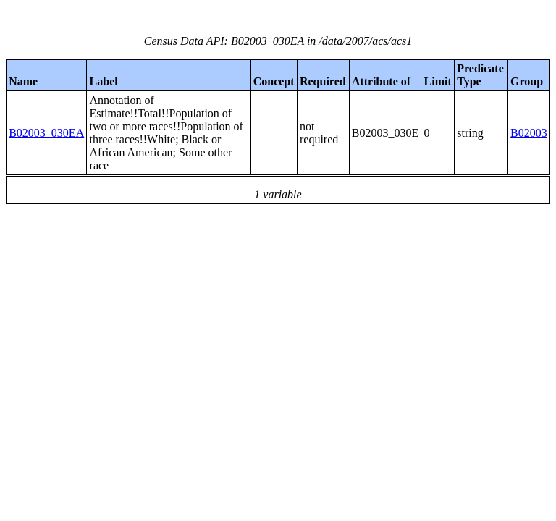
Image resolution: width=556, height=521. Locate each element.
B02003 (528, 133)
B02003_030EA (46, 133)
